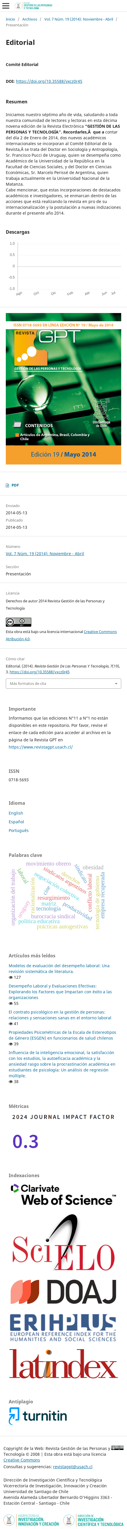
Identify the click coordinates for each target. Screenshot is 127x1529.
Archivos (29, 19)
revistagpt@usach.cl (72, 1466)
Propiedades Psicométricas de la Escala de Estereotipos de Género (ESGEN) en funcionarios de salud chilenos (62, 1035)
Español (16, 821)
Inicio (10, 19)
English (16, 813)
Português (19, 830)
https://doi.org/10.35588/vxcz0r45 (49, 81)
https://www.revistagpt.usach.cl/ (41, 747)
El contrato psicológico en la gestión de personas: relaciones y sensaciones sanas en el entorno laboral (60, 1014)
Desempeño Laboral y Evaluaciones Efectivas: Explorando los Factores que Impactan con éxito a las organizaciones (60, 991)
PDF (15, 485)
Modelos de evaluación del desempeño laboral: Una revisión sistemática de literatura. (59, 968)
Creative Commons (21, 1460)
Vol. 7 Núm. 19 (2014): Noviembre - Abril (78, 19)
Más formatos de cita (28, 683)
